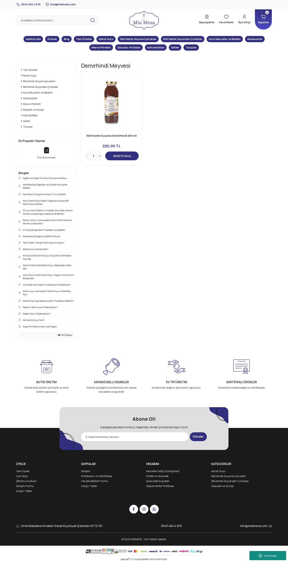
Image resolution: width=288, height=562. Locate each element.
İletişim (85, 471)
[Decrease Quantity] (88, 156)
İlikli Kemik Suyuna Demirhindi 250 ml (111, 136)
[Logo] (144, 20)
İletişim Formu (25, 486)
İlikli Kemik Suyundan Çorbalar (230, 481)
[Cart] (263, 19)
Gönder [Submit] (198, 437)
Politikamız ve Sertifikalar (96, 476)
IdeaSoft (125, 559)
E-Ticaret (136, 559)
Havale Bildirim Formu (94, 481)
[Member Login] (244, 19)
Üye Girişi (22, 476)
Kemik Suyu (218, 471)
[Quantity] (93, 156)
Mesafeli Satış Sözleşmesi (162, 471)
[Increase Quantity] (100, 156)
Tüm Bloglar (65, 335)
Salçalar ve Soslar (222, 486)
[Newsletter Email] (134, 436)
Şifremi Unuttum (26, 481)
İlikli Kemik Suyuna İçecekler (228, 476)
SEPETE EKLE (122, 156)
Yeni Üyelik (22, 471)
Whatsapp (268, 556)
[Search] (57, 20)
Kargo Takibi (24, 491)
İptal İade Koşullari (157, 481)
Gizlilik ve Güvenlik (157, 476)
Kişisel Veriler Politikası (160, 486)
